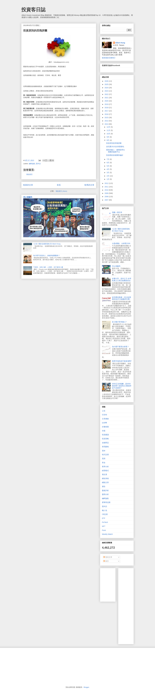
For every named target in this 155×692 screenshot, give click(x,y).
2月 (108, 176)
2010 (107, 190)
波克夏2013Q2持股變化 (115, 147)
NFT (103, 526)
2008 (107, 197)
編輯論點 (32, 164)
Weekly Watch (107, 534)
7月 (108, 159)
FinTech (105, 522)
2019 (107, 104)
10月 (109, 134)
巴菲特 (104, 415)
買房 (103, 459)
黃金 (103, 463)
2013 (107, 124)
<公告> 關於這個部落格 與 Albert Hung (46, 244)
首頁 (59, 185)
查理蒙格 (105, 447)
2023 (107, 91)
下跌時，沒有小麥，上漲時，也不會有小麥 (48, 267)
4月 (108, 169)
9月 (108, 137)
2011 (107, 187)
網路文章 (105, 482)
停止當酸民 (27, 197)
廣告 (103, 486)
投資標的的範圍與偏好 (114, 155)
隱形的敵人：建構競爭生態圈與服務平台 (115, 151)
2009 (107, 193)
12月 (109, 127)
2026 (107, 81)
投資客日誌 (33, 9)
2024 (107, 88)
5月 (108, 166)
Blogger (86, 687)
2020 (107, 101)
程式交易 (105, 455)
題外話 (38, 164)
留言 (106, 561)
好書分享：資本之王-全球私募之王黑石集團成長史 (121, 280)
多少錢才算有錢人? (119, 322)
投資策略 (105, 439)
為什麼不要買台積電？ (120, 347)
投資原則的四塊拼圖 (113, 143)
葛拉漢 (104, 474)
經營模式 (105, 471)
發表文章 (107, 557)
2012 (107, 183)
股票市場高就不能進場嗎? (122, 361)
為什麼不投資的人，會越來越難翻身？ (46, 255)
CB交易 (105, 514)
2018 (107, 108)
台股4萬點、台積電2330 (121, 243)
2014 (107, 121)
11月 (109, 130)
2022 (107, 94)
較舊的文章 (89, 185)
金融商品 (105, 443)
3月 (108, 172)
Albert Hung (120, 43)
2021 (107, 98)
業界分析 (105, 467)
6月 (108, 163)
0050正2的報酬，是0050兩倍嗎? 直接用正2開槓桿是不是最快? (121, 386)
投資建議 (105, 435)
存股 (103, 431)
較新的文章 (28, 185)
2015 (107, 117)
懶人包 (104, 510)
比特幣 (104, 423)
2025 (107, 84)
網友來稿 (105, 478)
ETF (103, 518)
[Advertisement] (137, 605)
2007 (107, 200)
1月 (108, 179)
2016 (107, 114)
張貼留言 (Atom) (61, 191)
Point (104, 530)
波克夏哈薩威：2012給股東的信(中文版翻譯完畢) (121, 298)
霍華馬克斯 (106, 502)
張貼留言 (29, 174)
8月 (108, 140)
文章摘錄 (105, 419)
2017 (107, 111)
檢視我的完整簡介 (109, 58)
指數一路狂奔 (117, 212)
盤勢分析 (105, 494)
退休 (103, 451)
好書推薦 (105, 427)
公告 (103, 411)
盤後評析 (105, 490)
